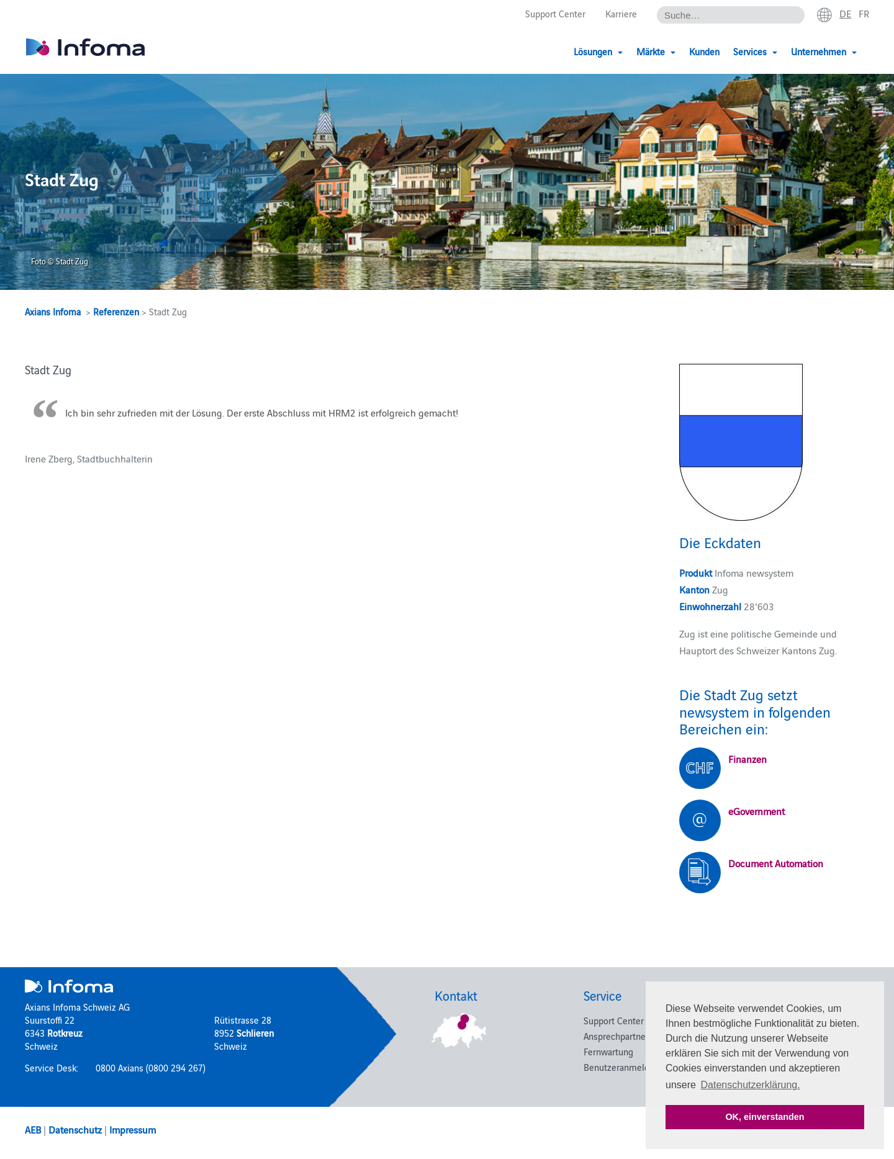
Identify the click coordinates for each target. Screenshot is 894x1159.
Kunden (704, 51)
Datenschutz (75, 1129)
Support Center (555, 13)
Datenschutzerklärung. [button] (750, 1085)
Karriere (621, 13)
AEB (33, 1129)
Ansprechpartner (616, 1035)
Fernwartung (608, 1051)
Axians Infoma (53, 311)
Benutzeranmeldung (624, 1066)
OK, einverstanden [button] (764, 1117)
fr (864, 13)
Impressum (132, 1129)
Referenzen (116, 311)
